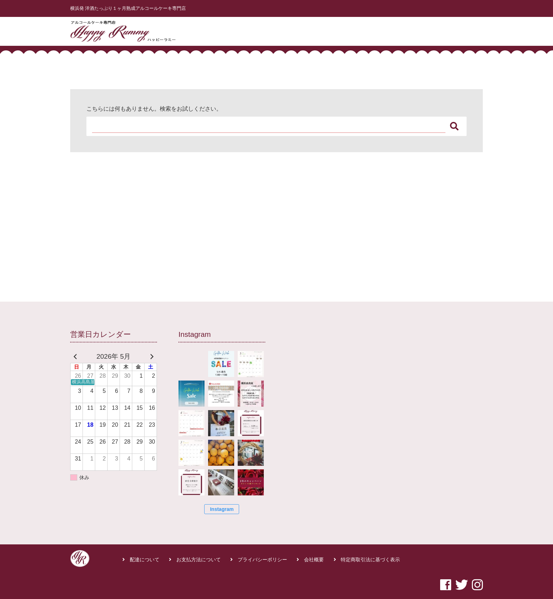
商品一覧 (392, 29)
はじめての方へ (352, 29)
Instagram (221, 509)
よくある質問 (429, 29)
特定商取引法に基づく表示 (370, 559)
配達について (144, 559)
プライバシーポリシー (262, 559)
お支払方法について (198, 559)
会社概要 (314, 559)
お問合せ (467, 29)
